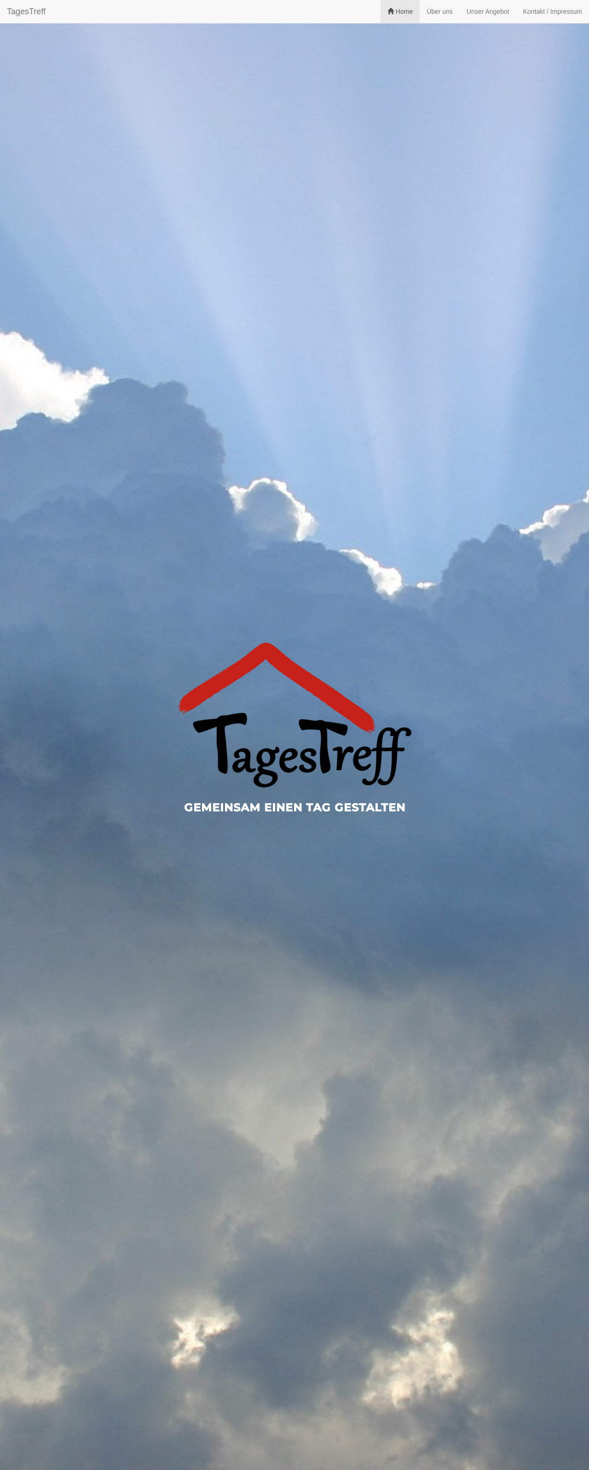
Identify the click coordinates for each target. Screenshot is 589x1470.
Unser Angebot (488, 11)
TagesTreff (26, 11)
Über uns (440, 11)
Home (400, 11)
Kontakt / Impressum (552, 11)
